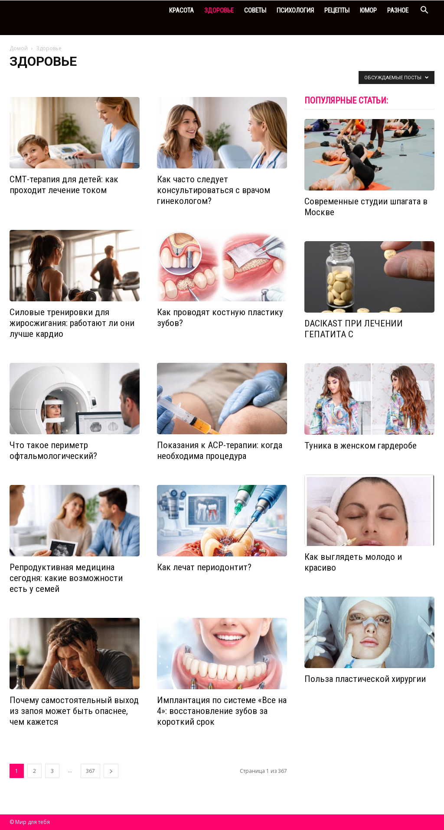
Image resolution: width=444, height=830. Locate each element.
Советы (255, 10)
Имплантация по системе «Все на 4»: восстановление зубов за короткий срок (222, 711)
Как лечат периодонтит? (204, 567)
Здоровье (219, 10)
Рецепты (336, 10)
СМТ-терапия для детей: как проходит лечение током (64, 184)
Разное (397, 10)
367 (90, 771)
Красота (181, 10)
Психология (295, 10)
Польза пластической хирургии (365, 679)
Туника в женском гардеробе (360, 445)
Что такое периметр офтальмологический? (53, 450)
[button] (424, 11)
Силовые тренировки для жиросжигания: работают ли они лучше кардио (72, 323)
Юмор (368, 10)
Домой (19, 48)
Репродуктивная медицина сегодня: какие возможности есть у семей (66, 578)
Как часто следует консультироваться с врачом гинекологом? (213, 190)
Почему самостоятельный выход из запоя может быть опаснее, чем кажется (74, 711)
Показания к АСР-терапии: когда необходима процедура (219, 450)
